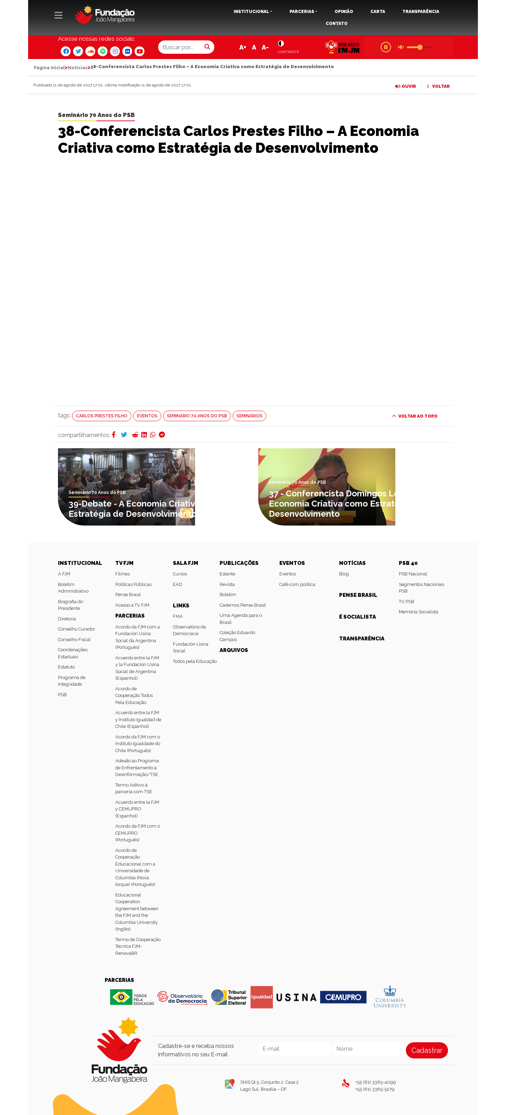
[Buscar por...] (179, 47)
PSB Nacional (413, 573)
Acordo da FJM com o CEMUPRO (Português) (137, 832)
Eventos (147, 415)
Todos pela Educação (195, 661)
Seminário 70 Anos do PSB (96, 115)
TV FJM (124, 563)
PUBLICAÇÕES (239, 563)
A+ (242, 47)
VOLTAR (438, 86)
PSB (62, 694)
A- (265, 47)
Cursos (180, 573)
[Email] (295, 1049)
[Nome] (369, 1049)
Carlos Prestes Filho (102, 415)
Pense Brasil (128, 594)
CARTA (377, 11)
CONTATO (337, 23)
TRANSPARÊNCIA (420, 11)
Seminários (249, 415)
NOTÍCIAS (352, 563)
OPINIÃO (344, 11)
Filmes (122, 573)
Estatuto (66, 667)
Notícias (77, 67)
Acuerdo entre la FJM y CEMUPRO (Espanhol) (137, 809)
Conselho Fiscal (74, 639)
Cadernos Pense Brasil (243, 605)
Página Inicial (49, 67)
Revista (227, 584)
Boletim (228, 594)
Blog (344, 573)
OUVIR (405, 86)
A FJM (64, 573)
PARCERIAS (302, 11)
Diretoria (67, 618)
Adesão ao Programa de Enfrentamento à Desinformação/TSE (137, 767)
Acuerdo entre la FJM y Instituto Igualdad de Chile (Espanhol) (138, 719)
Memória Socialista (418, 611)
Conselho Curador (76, 629)
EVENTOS (292, 563)
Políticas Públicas (133, 584)
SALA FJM (185, 563)
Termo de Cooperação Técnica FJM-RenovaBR (138, 946)
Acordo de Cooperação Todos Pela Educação (134, 695)
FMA (178, 616)
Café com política (297, 584)
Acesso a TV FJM (132, 605)
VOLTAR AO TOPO (414, 416)
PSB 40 (408, 563)
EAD (177, 584)
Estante (227, 573)
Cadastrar (426, 1050)
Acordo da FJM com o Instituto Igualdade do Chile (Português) (137, 743)
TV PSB (406, 601)
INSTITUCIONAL (251, 11)
